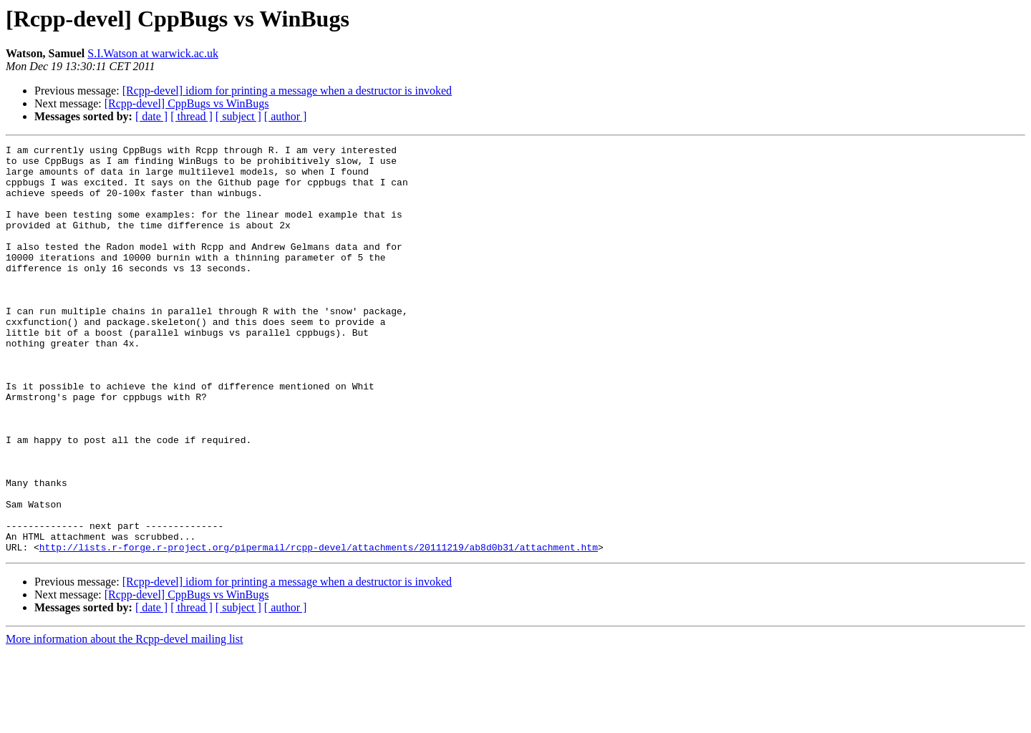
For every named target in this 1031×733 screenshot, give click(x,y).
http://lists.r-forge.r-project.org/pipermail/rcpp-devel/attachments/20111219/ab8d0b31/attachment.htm (318, 628)
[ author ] (285, 116)
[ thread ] (191, 116)
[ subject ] (238, 116)
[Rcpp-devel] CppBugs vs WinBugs (187, 103)
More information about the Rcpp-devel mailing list (124, 720)
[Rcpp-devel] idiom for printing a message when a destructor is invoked (287, 90)
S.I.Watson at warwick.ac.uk (152, 53)
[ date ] (151, 116)
